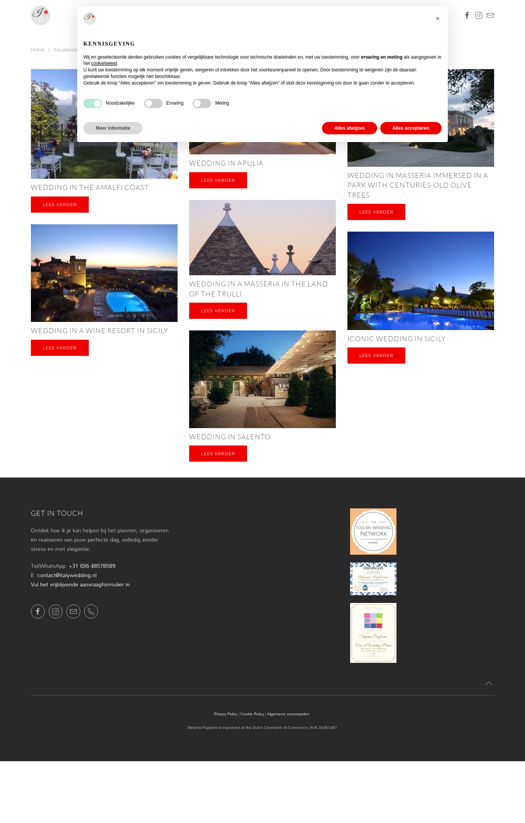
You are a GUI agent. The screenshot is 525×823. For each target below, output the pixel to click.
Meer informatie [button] (113, 128)
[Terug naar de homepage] (40, 15)
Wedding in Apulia (226, 163)
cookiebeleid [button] (104, 63)
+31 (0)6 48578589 (92, 566)
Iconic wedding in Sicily (396, 338)
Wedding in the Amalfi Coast (90, 187)
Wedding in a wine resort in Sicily (99, 330)
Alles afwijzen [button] (349, 128)
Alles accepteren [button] (411, 128)
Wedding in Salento (230, 436)
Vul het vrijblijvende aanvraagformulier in (80, 584)
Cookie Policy (252, 714)
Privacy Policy (225, 714)
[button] (488, 684)
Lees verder (60, 204)
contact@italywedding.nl (67, 575)
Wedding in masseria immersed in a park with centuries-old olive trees (417, 185)
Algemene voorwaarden (288, 714)
